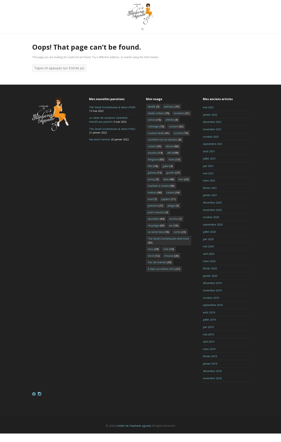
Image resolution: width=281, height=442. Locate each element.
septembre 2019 (213, 313)
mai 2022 (208, 116)
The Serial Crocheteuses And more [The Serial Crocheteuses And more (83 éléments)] (168, 249)
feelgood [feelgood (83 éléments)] (156, 168)
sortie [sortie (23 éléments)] (180, 240)
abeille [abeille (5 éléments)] (153, 115)
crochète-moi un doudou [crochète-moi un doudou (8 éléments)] (164, 148)
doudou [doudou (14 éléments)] (155, 161)
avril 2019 (208, 350)
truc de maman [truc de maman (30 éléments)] (159, 271)
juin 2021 (208, 174)
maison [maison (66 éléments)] (155, 201)
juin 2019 (208, 335)
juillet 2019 (209, 328)
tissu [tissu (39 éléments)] (153, 257)
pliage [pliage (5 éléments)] (173, 214)
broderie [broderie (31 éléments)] (181, 121)
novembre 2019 (212, 299)
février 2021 (210, 196)
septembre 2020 (213, 233)
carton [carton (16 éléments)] (154, 128)
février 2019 (210, 365)
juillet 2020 (209, 240)
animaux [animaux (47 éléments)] (171, 115)
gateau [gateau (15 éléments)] (155, 181)
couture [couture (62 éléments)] (176, 135)
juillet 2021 (209, 167)
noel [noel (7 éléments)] (152, 207)
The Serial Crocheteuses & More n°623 (112, 137)
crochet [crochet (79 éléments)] (181, 141)
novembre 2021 (212, 137)
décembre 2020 (212, 211)
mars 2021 (209, 189)
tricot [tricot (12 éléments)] (154, 264)
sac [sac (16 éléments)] (173, 234)
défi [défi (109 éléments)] (173, 161)
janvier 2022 (210, 123)
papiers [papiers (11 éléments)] (168, 207)
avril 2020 (208, 262)
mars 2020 (209, 269)
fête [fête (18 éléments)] (153, 174)
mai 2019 (208, 343)
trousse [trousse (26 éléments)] (171, 264)
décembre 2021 (212, 130)
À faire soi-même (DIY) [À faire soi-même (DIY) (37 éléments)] (164, 277)
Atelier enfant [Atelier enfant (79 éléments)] (158, 121)
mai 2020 (208, 255)
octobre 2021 (211, 145)
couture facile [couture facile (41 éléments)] (158, 141)
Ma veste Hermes (99, 148)
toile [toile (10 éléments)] (168, 257)
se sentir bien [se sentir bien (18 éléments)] (158, 240)
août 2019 (209, 321)
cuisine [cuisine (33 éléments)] (154, 154)
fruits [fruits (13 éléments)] (174, 168)
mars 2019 (209, 357)
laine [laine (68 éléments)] (168, 187)
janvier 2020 (210, 284)
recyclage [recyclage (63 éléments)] (156, 234)
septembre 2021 (213, 152)
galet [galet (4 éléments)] (168, 174)
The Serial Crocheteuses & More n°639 (112, 116)
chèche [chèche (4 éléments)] (172, 128)
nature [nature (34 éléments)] (173, 201)
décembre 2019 (212, 291)
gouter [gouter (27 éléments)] (173, 181)
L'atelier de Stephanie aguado (133, 434)
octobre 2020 (211, 225)
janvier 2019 (210, 372)
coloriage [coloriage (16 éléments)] (156, 135)
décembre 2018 (212, 379)
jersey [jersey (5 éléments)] (153, 187)
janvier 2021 (210, 203)
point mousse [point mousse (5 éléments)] (158, 220)
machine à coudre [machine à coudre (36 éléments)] (161, 194)
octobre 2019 (211, 306)
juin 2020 (208, 247)
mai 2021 (208, 181)
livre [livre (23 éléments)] (184, 187)
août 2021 (209, 159)
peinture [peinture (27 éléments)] (155, 214)
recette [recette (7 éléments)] (175, 227)
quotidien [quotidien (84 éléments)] (156, 227)
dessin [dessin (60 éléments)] (172, 154)
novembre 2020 (212, 218)
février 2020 (210, 277)
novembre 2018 (212, 387)
